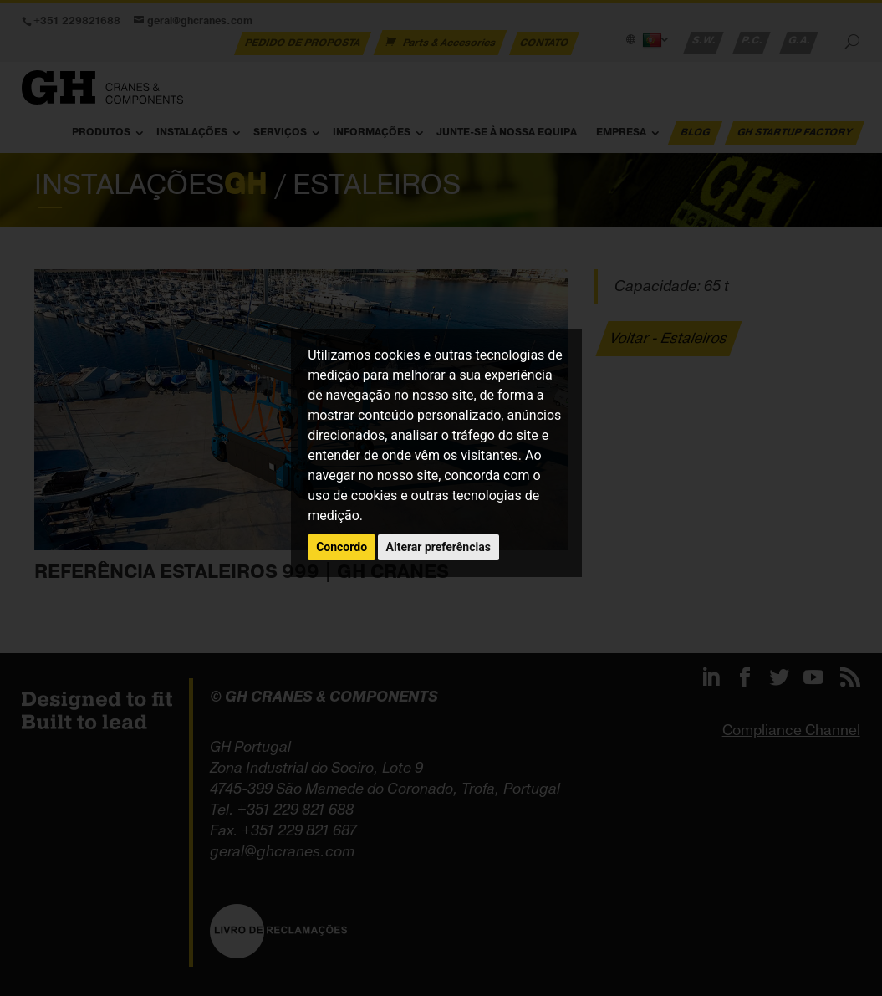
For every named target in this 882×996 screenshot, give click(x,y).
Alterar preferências (438, 547)
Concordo (341, 547)
